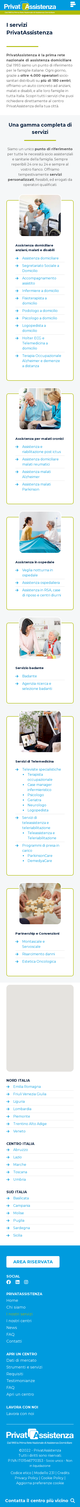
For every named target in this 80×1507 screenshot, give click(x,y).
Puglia (18, 1220)
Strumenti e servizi (24, 1367)
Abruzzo (20, 1150)
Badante (29, 676)
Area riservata (33, 1261)
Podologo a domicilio (40, 311)
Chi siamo (16, 1307)
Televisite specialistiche (41, 769)
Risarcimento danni (38, 954)
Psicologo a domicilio (39, 318)
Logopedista (38, 810)
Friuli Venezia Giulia (29, 1094)
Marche (19, 1165)
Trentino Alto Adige (30, 1124)
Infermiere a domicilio (40, 291)
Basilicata (21, 1198)
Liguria (19, 1101)
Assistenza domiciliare (40, 258)
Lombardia (22, 1109)
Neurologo (37, 805)
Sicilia (17, 1235)
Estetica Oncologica (39, 961)
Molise (18, 1213)
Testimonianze (20, 1380)
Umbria (19, 1179)
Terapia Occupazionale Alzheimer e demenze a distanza (41, 361)
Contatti (14, 1341)
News (11, 1327)
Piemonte (21, 1116)
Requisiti (14, 1374)
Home (12, 1300)
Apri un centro (20, 1394)
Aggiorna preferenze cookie (40, 1483)
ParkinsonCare (40, 856)
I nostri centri (19, 1321)
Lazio (17, 1157)
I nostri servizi (19, 1314)
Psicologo (36, 795)
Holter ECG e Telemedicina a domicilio (35, 343)
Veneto (19, 1131)
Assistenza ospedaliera (41, 583)
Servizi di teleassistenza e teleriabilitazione (36, 823)
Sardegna (21, 1228)
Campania (21, 1206)
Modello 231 (44, 1473)
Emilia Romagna (27, 1087)
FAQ (10, 1334)
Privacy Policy (26, 1478)
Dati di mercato (21, 1360)
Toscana (20, 1172)
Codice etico (21, 1473)
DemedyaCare (40, 861)
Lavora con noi (20, 1413)
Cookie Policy (52, 1478)
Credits (63, 1473)
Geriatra (34, 800)
